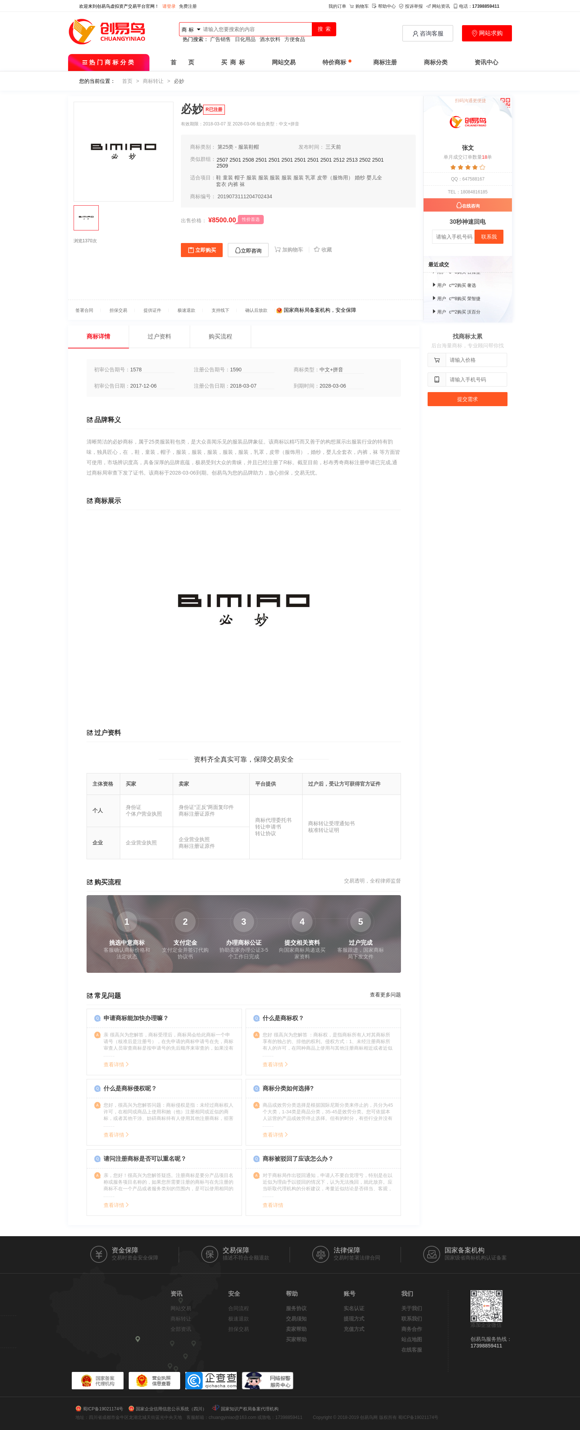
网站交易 (284, 62)
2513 (352, 160)
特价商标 (337, 62)
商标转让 (153, 81)
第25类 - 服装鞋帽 (238, 147)
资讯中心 (486, 62)
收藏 (323, 250)
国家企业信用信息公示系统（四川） (171, 1409)
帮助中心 (384, 6)
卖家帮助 (296, 1329)
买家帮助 (296, 1339)
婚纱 (360, 178)
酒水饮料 (270, 39)
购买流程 (220, 336)
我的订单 (337, 6)
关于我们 (411, 1308)
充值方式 (354, 1329)
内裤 (233, 184)
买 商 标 (233, 62)
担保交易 (238, 1329)
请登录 (169, 6)
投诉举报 (411, 6)
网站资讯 (438, 6)
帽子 (240, 178)
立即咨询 (248, 250)
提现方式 (354, 1319)
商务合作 (411, 1329)
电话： (476, 6)
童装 (228, 178)
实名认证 (354, 1308)
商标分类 (436, 62)
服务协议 (296, 1308)
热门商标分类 (109, 62)
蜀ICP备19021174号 (103, 1409)
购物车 (359, 6)
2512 (339, 160)
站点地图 (411, 1339)
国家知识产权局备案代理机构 (250, 1409)
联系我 (489, 237)
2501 (235, 160)
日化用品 (245, 39)
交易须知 (296, 1319)
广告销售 (220, 39)
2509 (222, 166)
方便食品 (294, 39)
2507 (222, 160)
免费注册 (188, 6)
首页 (127, 81)
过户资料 (159, 336)
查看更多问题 (385, 995)
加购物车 (289, 250)
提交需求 (467, 399)
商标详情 (98, 336)
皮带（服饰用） (335, 178)
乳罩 (310, 178)
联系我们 (411, 1319)
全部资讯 (181, 1329)
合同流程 (238, 1308)
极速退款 (238, 1319)
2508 (248, 160)
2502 (365, 160)
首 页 (182, 62)
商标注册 (385, 62)
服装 (251, 178)
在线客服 (411, 1350)
